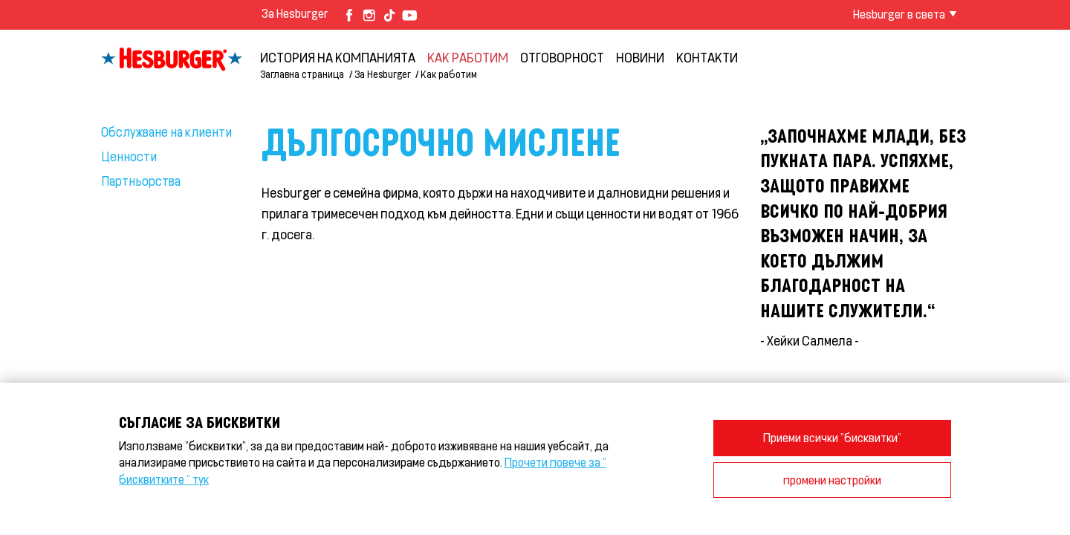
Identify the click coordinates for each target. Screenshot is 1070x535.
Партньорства (141, 180)
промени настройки (832, 480)
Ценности (129, 156)
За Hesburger (295, 13)
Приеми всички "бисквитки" (832, 437)
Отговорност (562, 57)
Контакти (707, 57)
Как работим (467, 57)
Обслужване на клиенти (166, 131)
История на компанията (337, 57)
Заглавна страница (302, 74)
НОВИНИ (640, 57)
